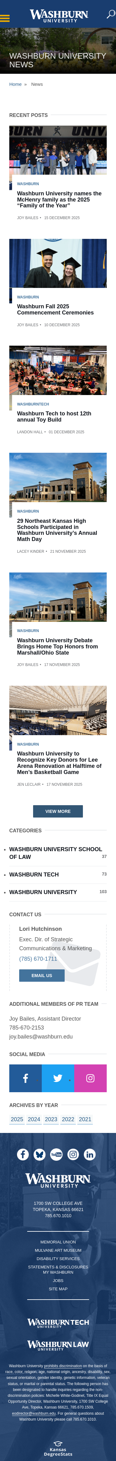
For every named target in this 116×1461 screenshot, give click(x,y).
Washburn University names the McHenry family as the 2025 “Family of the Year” (59, 199)
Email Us (42, 975)
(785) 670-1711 (38, 959)
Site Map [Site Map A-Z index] (58, 1289)
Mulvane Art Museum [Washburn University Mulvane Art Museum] (58, 1250)
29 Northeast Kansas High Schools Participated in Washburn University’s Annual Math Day (57, 530)
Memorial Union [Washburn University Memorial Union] (58, 1242)
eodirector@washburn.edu (34, 1413)
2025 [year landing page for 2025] (17, 1119)
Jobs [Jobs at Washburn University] (58, 1280)
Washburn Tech (58, 874)
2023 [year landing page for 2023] (51, 1119)
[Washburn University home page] (59, 16)
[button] (111, 14)
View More (58, 811)
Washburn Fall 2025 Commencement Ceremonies (55, 309)
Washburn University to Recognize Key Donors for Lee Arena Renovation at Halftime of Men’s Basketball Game (59, 763)
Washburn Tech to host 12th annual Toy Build (54, 416)
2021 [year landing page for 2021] (85, 1119)
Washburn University (58, 892)
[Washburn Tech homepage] (58, 1323)
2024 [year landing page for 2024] (34, 1119)
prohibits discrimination (63, 1366)
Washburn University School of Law (58, 853)
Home (15, 84)
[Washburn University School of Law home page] (58, 1345)
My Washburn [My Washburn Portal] (58, 1272)
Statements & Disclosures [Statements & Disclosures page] (58, 1267)
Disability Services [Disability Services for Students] (58, 1258)
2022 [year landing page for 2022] (68, 1119)
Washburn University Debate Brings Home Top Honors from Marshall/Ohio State (57, 646)
